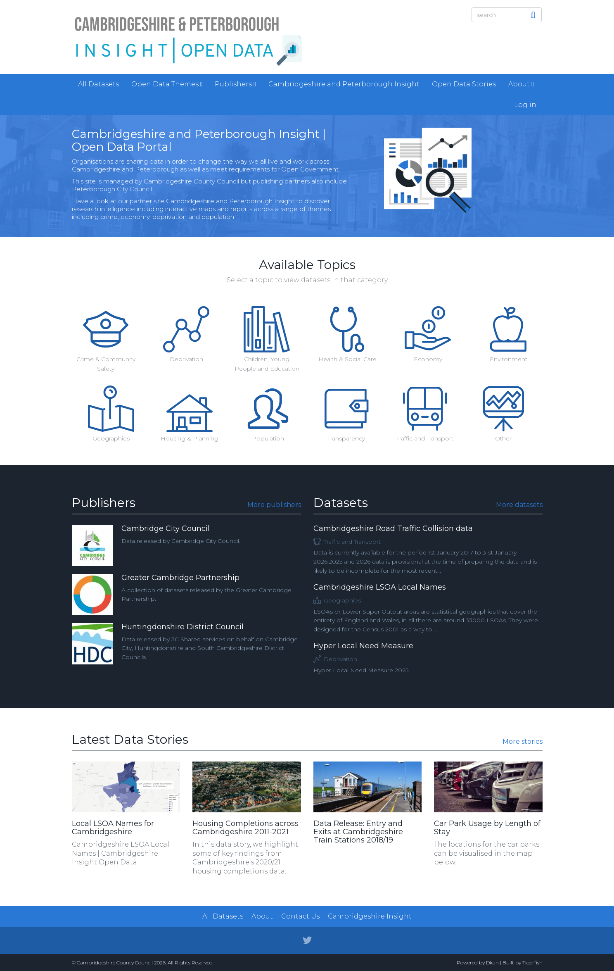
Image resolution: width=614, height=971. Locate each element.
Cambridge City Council (165, 528)
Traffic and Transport (424, 438)
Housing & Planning (189, 438)
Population (268, 438)
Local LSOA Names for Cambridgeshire (113, 827)
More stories (523, 741)
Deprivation (186, 359)
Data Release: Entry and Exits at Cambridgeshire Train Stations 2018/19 (358, 832)
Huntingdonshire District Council (182, 626)
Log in (525, 105)
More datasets (519, 505)
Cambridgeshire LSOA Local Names (379, 587)
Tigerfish (532, 962)
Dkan (492, 962)
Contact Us (300, 916)
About (521, 84)
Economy (428, 359)
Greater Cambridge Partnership (180, 577)
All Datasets (98, 84)
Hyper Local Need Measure (363, 645)
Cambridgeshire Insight (370, 916)
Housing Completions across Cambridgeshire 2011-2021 (245, 827)
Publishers (235, 84)
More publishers (274, 505)
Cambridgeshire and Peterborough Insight (344, 84)
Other (503, 438)
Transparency (346, 438)
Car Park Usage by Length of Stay (487, 827)
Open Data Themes (167, 84)
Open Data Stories (464, 84)
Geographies (111, 438)
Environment (508, 359)
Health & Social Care (347, 359)
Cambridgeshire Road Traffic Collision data (393, 528)
